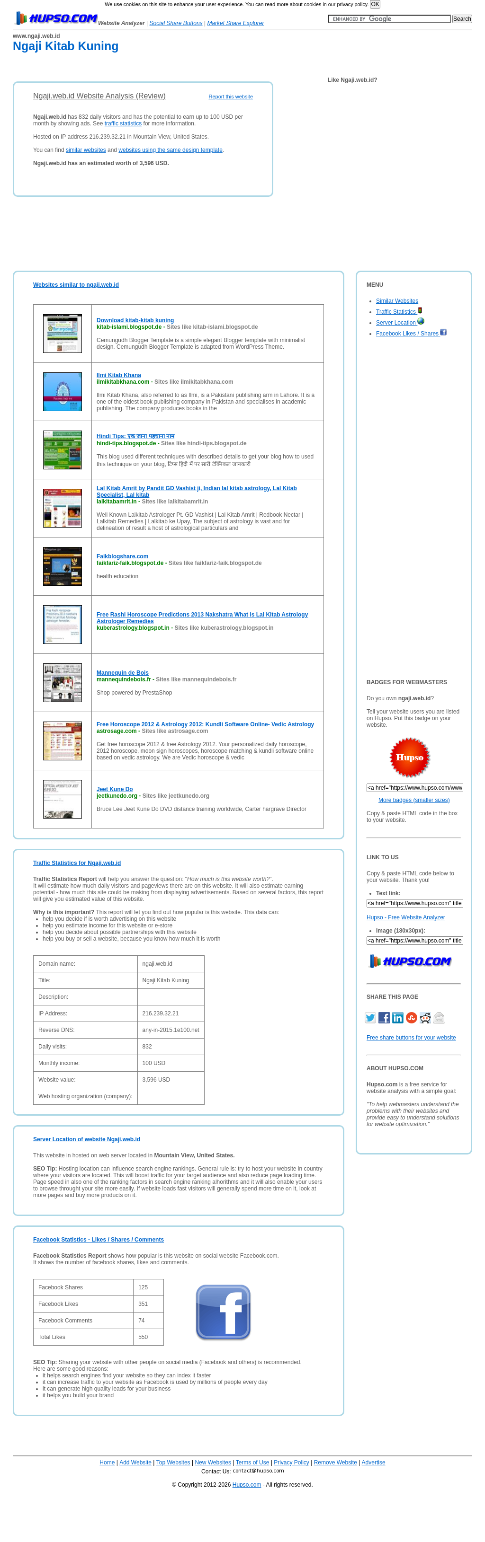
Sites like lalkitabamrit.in (175, 501)
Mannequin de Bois (123, 673)
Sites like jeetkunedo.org (176, 796)
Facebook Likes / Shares (411, 333)
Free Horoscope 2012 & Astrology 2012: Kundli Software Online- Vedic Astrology (205, 724)
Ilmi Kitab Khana (119, 375)
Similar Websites (397, 301)
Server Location (400, 322)
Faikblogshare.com (122, 556)
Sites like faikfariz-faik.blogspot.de (215, 563)
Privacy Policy (291, 1462)
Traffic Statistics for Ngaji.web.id (77, 863)
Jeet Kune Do (115, 789)
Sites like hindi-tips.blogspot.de (204, 443)
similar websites (86, 150)
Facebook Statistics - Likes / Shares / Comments (98, 1239)
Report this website (230, 96)
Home (107, 1462)
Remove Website (335, 1462)
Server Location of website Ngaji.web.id (86, 1139)
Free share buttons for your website (411, 1037)
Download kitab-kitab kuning (135, 320)
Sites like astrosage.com (175, 731)
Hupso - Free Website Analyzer (406, 917)
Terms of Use (252, 1462)
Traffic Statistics (399, 311)
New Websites (213, 1462)
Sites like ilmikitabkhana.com (194, 382)
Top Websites (173, 1462)
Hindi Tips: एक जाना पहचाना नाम (135, 436)
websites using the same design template (170, 150)
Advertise (374, 1462)
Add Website (135, 1462)
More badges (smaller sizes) (414, 800)
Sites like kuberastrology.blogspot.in (223, 628)
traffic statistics (123, 123)
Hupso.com (247, 1484)
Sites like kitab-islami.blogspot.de (212, 327)
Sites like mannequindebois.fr (196, 679)
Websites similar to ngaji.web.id (76, 285)
